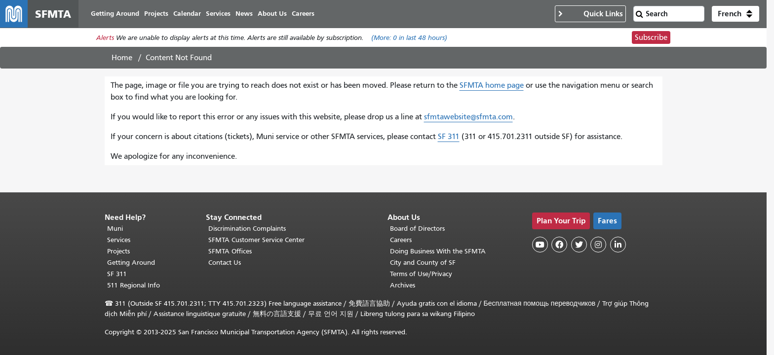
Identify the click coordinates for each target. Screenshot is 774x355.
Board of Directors (417, 228)
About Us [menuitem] (272, 13)
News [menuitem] (244, 13)
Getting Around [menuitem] (115, 13)
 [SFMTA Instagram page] (598, 244)
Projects (118, 251)
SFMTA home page (492, 85)
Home (122, 57)
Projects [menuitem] (156, 13)
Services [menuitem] (218, 13)
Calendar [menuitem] (187, 13)
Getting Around (131, 262)
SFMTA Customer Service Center (256, 240)
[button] (735, 14)
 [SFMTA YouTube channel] (540, 244)
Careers (401, 240)
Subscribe (651, 37)
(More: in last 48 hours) (409, 38)
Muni (115, 228)
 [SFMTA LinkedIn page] (618, 244)
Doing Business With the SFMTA (438, 251)
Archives (402, 285)
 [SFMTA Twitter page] (579, 244)
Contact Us (224, 262)
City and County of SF (423, 262)
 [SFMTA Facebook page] (559, 244)
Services (118, 240)
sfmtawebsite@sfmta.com (468, 116)
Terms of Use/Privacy (421, 274)
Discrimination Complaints (247, 228)
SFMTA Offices (230, 251)
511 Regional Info (133, 285)
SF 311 (449, 136)
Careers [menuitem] (303, 13)
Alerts (105, 38)
